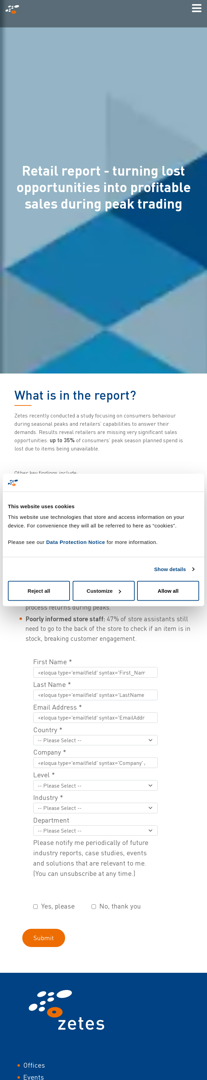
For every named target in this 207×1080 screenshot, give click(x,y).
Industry (48, 797)
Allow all (168, 591)
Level (44, 774)
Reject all (39, 591)
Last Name (52, 684)
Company (49, 752)
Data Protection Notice (75, 542)
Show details (170, 569)
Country (47, 729)
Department (51, 820)
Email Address (57, 707)
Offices (34, 1065)
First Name (52, 661)
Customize (104, 591)
